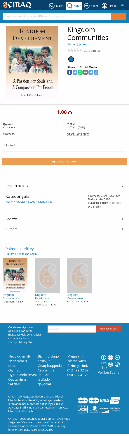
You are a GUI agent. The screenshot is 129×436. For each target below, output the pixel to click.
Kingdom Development (43, 296)
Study (31, 201)
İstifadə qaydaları (45, 381)
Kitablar (20, 201)
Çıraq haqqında (50, 365)
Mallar (9, 201)
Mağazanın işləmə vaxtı (76, 358)
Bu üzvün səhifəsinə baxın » (22, 254)
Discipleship (45, 201)
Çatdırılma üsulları (46, 372)
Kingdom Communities (11, 296)
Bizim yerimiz (78, 365)
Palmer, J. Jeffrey (77, 44)
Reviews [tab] (11, 219)
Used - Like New (78, 133)
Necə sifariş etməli (17, 363)
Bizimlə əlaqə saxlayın (48, 358)
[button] (69, 72)
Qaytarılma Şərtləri (17, 381)
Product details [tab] (17, 186)
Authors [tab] (11, 229)
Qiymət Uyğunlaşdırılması (22, 372)
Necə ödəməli (19, 356)
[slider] (74, 50)
